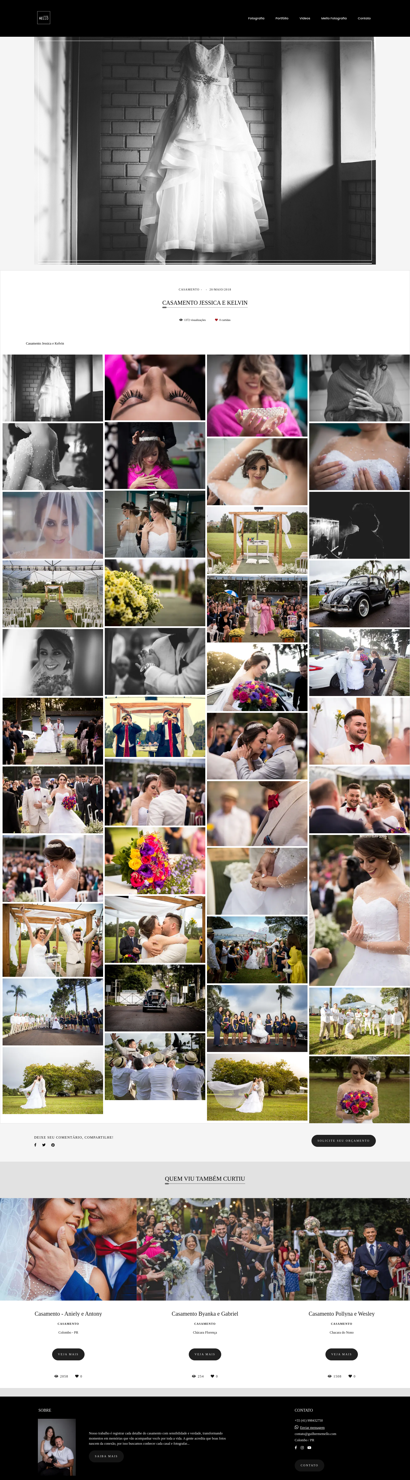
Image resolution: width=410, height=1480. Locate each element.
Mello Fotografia (334, 18)
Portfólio (282, 18)
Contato (364, 18)
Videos (305, 18)
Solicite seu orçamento (343, 1140)
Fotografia (256, 18)
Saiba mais (106, 1452)
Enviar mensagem (312, 1423)
